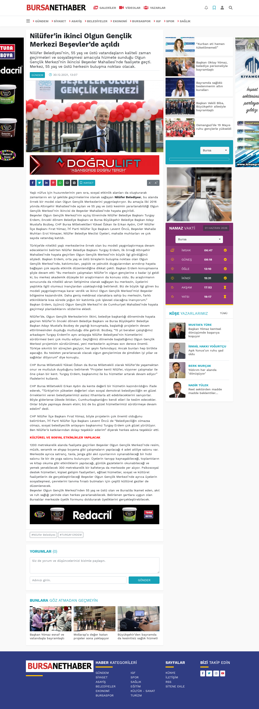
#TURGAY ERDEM (71, 534)
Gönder (144, 580)
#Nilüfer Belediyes (43, 534)
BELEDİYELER (96, 21)
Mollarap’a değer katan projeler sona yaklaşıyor (91, 636)
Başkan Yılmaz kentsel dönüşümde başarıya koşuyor (204, 332)
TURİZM (136, 695)
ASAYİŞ (75, 21)
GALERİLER (104, 7)
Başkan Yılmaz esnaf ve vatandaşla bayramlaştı (47, 636)
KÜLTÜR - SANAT (143, 691)
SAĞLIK (184, 21)
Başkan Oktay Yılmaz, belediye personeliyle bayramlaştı (212, 66)
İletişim (172, 677)
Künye (170, 672)
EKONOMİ (119, 21)
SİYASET (59, 21)
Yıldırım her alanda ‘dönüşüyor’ (202, 371)
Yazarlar (155, 7)
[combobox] (214, 150)
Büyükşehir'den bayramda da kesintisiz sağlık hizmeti (138, 636)
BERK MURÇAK (199, 365)
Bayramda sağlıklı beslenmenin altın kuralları (209, 86)
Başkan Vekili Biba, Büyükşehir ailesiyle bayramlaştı (211, 106)
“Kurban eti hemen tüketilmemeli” (210, 45)
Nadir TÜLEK (198, 385)
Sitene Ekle (175, 686)
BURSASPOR (140, 21)
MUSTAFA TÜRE (200, 324)
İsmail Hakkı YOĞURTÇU (207, 346)
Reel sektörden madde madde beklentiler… (205, 391)
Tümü (223, 313)
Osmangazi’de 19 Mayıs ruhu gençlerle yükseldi (213, 126)
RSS (168, 682)
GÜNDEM (41, 21)
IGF (157, 21)
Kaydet (87, 182)
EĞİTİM (136, 686)
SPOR (169, 21)
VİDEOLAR (130, 7)
